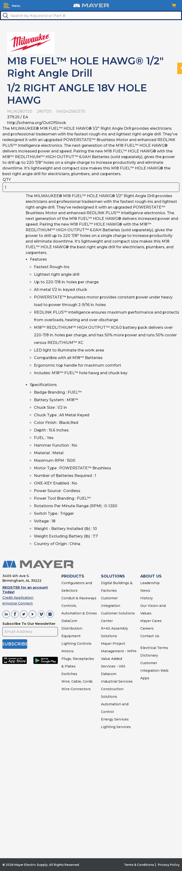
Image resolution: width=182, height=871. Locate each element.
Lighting (68, 643)
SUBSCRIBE (14, 644)
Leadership (150, 583)
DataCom (69, 621)
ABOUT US (151, 576)
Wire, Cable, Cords (77, 681)
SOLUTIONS (113, 576)
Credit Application (17, 597)
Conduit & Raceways (78, 598)
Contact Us (149, 636)
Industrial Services (117, 681)
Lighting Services (116, 727)
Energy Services (115, 719)
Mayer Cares (151, 621)
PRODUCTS (72, 576)
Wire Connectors (76, 689)
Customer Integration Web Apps (154, 670)
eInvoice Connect (17, 603)
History (146, 598)
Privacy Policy (169, 865)
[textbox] (91, 15)
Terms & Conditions (139, 865)
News (145, 590)
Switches (69, 674)
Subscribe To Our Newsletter (28, 624)
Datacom (108, 674)
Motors (67, 651)
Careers (147, 628)
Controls (83, 643)
